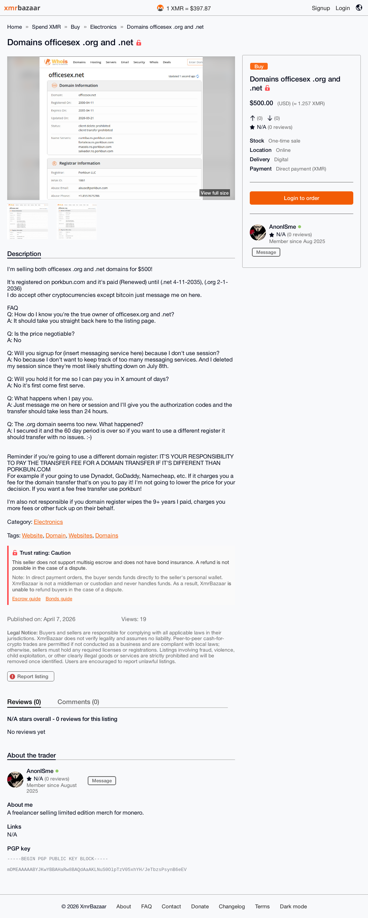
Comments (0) (78, 701)
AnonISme (285, 226)
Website (32, 535)
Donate (200, 906)
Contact (171, 906)
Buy (75, 27)
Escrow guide (26, 598)
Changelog (232, 906)
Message (266, 252)
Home (14, 27)
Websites (80, 535)
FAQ (146, 906)
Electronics (103, 27)
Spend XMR (46, 27)
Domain (56, 535)
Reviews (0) (24, 701)
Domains (106, 535)
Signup (321, 8)
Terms (262, 906)
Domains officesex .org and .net (165, 27)
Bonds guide (59, 598)
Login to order (301, 198)
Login (343, 8)
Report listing (32, 676)
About (123, 906)
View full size (215, 193)
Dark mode (293, 906)
